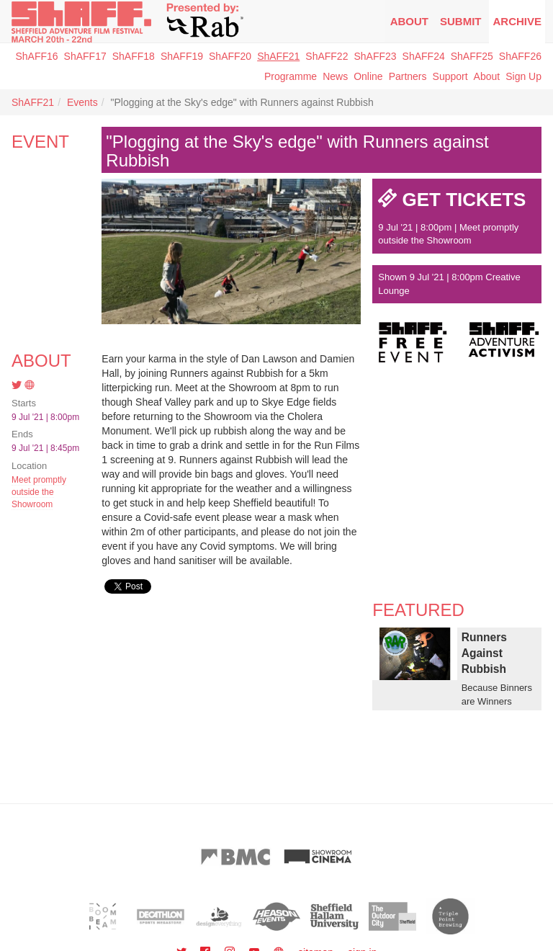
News (335, 76)
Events (82, 102)
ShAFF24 (424, 56)
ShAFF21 (278, 56)
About (409, 21)
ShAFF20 (230, 56)
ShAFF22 (326, 56)
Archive (517, 21)
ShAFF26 (520, 56)
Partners (408, 76)
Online (368, 76)
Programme (290, 76)
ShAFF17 (85, 56)
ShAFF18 (133, 56)
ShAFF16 (36, 56)
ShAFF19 (182, 56)
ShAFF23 (375, 56)
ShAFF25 (472, 56)
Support (450, 76)
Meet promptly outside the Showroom (39, 492)
